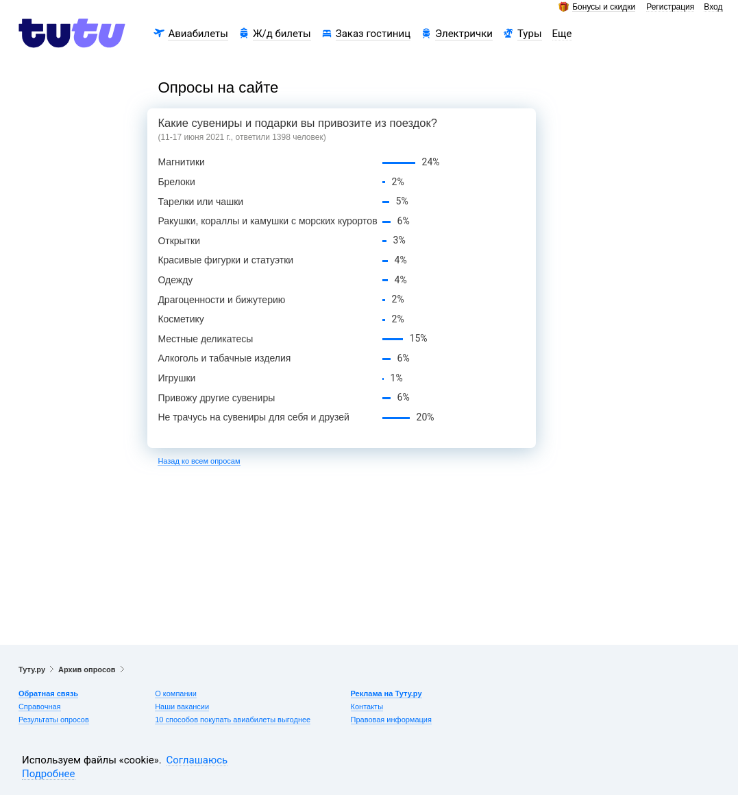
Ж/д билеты (282, 33)
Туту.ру (32, 669)
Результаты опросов (54, 719)
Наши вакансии (182, 706)
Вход (713, 7)
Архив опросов (86, 669)
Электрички (464, 33)
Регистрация (670, 7)
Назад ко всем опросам (199, 461)
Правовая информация (391, 719)
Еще (562, 33)
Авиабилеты (197, 33)
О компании (176, 693)
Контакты (367, 706)
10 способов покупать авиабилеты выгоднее (232, 719)
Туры (529, 33)
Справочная (40, 706)
